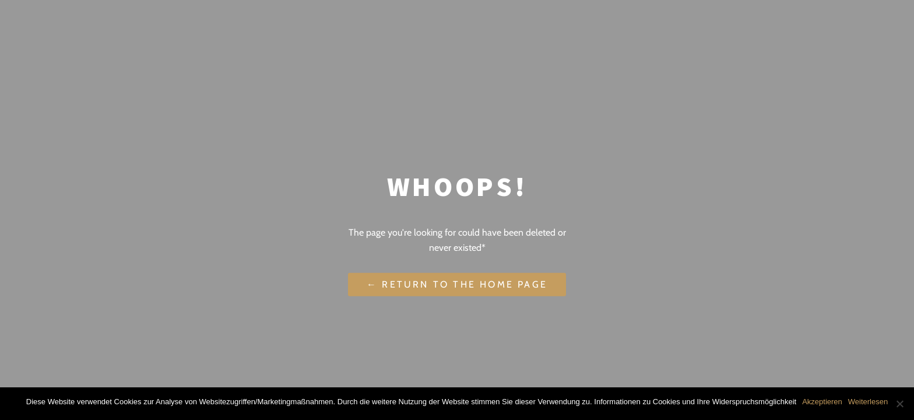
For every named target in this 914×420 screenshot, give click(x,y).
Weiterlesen (868, 401)
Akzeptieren (822, 401)
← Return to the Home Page (457, 284)
